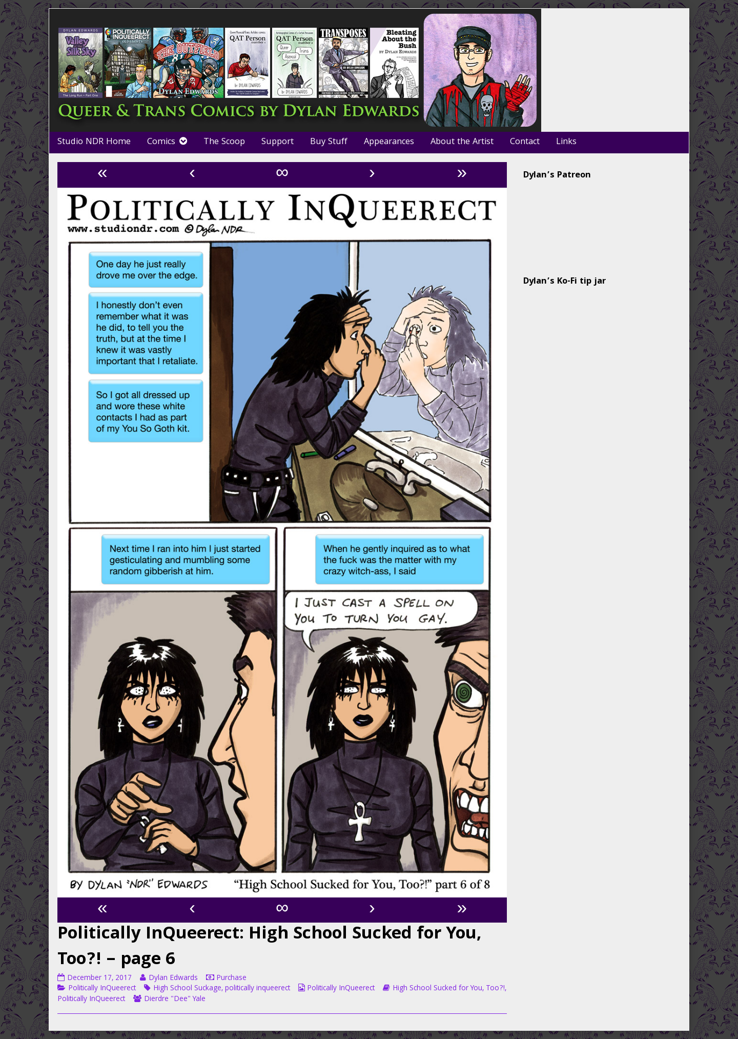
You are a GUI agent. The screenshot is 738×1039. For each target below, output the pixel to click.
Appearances (389, 142)
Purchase (231, 978)
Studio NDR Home (94, 142)
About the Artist (462, 142)
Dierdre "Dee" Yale (175, 999)
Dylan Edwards (173, 978)
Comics (161, 142)
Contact (525, 142)
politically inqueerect (257, 989)
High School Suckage (187, 989)
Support (277, 142)
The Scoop (224, 142)
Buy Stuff (328, 142)
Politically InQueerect (102, 989)
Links (566, 142)
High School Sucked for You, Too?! (449, 989)
